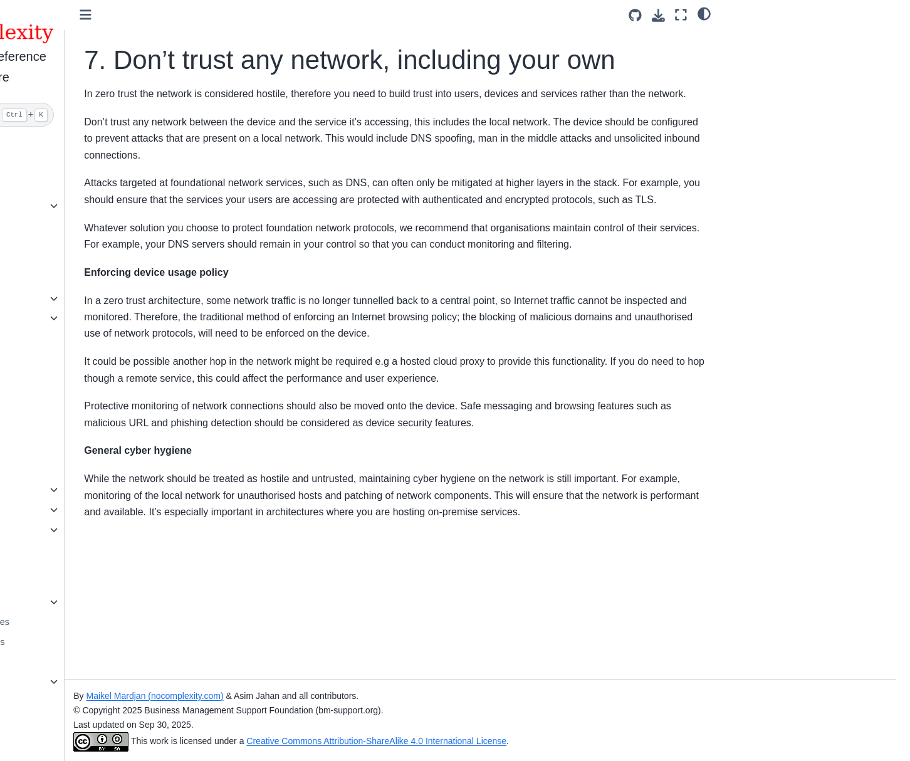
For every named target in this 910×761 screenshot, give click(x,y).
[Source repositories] (635, 15)
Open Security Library (73, 602)
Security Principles (67, 530)
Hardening (50, 246)
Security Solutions (66, 378)
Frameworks (55, 430)
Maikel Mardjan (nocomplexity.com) (281, 696)
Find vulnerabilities (67, 338)
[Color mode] (704, 13)
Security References (71, 681)
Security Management (74, 358)
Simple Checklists (66, 206)
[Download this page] (658, 15)
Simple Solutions (63, 226)
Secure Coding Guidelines (82, 622)
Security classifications (75, 318)
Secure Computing (67, 662)
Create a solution (64, 186)
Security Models (62, 470)
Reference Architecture (76, 450)
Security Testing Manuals (80, 642)
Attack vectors (58, 490)
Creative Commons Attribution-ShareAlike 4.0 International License (503, 741)
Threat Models (59, 510)
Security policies (62, 298)
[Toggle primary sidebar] (212, 15)
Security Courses (64, 582)
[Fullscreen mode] (681, 15)
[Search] (102, 115)
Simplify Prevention (68, 166)
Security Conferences (73, 701)
